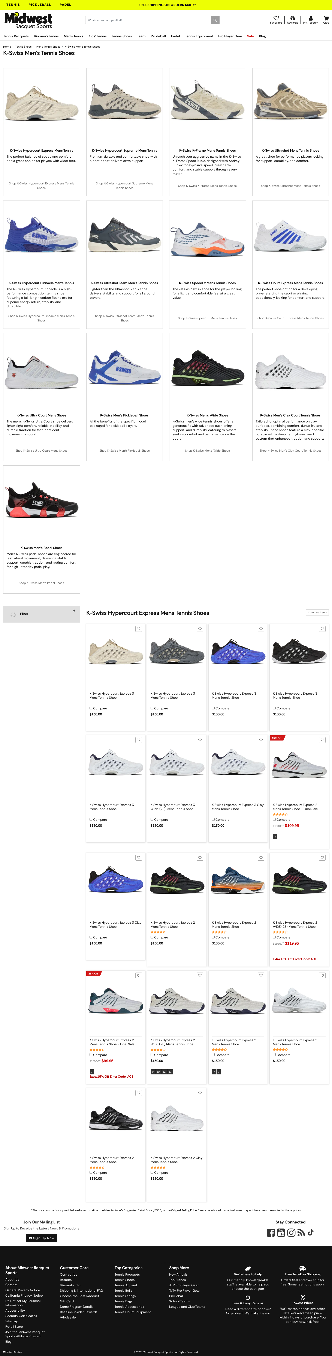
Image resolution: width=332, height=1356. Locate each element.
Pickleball (40, 5)
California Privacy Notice (24, 1295)
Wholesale (68, 1317)
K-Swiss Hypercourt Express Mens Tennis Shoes (147, 613)
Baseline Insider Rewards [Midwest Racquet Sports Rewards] (78, 1312)
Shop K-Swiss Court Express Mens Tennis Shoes (290, 318)
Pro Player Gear (230, 36)
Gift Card (67, 1301)
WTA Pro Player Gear (184, 1290)
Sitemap (11, 1321)
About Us (12, 1279)
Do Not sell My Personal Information (22, 1303)
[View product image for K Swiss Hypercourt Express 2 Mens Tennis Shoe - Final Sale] (299, 764)
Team (141, 36)
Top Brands (177, 1280)
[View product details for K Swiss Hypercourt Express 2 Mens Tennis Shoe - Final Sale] (299, 806)
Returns (66, 1280)
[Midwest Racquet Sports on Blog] (301, 1232)
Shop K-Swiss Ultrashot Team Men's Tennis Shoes (124, 318)
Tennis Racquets (16, 36)
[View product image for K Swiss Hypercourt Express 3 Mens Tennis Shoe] (115, 653)
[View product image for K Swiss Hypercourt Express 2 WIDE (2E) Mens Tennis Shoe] (299, 882)
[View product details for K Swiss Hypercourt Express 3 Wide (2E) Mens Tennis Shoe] (177, 806)
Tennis (13, 5)
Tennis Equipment (199, 36)
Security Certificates (21, 1316)
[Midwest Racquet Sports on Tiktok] (310, 1233)
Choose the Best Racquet (79, 1296)
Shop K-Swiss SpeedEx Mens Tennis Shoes (207, 318)
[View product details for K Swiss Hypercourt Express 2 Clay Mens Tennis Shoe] (177, 1159)
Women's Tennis (46, 36)
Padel (65, 5)
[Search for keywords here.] (148, 20)
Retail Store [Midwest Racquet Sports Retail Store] (14, 1326)
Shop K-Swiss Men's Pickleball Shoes (124, 451)
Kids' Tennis (97, 36)
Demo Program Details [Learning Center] (76, 1307)
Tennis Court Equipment (133, 1312)
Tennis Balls (123, 1290)
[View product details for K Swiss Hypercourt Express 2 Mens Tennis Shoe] (177, 924)
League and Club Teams (187, 1307)
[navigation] (41, 614)
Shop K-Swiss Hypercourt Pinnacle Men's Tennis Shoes (41, 318)
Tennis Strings (125, 1296)
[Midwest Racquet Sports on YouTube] (281, 1232)
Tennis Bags (124, 1301)
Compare (100, 708)
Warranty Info (70, 1285)
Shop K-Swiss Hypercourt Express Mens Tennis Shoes (41, 185)
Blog (262, 36)
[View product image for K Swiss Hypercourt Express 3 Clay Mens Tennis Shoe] (238, 764)
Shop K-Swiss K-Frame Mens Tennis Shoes (207, 186)
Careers (11, 1285)
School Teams (179, 1301)
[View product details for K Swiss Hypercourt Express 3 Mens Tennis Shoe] (116, 695)
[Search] (215, 20)
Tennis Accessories (129, 1307)
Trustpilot (166, 1263)
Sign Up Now (41, 1238)
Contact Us (68, 1274)
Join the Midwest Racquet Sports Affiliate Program (25, 1334)
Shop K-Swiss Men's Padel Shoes (41, 583)
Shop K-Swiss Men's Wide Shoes (207, 451)
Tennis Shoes (122, 36)
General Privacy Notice (22, 1290)
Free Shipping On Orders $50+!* (167, 5)
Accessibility (15, 1310)
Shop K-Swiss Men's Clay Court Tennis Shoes (291, 451)
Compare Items (317, 612)
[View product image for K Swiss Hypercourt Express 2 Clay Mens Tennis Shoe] (176, 1117)
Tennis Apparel (126, 1285)
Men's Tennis (73, 36)
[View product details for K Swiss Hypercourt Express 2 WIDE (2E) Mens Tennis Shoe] (299, 924)
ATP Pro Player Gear (184, 1285)
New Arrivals (178, 1274)
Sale (250, 36)
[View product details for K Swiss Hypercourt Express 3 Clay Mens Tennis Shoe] (238, 806)
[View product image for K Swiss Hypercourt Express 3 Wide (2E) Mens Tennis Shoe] (176, 764)
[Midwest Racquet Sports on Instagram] (291, 1232)
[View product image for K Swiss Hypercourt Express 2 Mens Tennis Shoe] (176, 882)
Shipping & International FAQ (81, 1290)
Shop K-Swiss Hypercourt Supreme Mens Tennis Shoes (124, 185)
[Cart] (326, 20)
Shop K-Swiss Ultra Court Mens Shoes (41, 451)
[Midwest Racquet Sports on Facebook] (271, 1235)
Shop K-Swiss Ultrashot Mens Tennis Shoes (290, 186)
